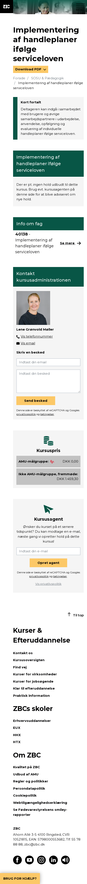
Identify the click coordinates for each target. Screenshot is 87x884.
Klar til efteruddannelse (34, 688)
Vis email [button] (28, 343)
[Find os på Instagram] (41, 863)
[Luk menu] (80, 6)
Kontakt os (23, 653)
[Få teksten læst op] (65, 863)
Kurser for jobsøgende (33, 681)
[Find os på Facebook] (17, 863)
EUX (16, 728)
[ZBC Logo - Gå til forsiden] (6, 6)
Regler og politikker (30, 781)
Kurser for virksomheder (35, 674)
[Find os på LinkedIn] (53, 863)
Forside (19, 78)
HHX (17, 735)
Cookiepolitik (25, 795)
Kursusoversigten (28, 660)
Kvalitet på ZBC (26, 767)
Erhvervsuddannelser (32, 721)
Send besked (35, 401)
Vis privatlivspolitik (48, 584)
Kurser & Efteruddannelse (41, 635)
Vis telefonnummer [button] (37, 336)
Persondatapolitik (29, 788)
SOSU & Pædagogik (47, 78)
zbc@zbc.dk (34, 844)
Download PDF (28, 69)
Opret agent (48, 563)
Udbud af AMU (26, 774)
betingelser (47, 414)
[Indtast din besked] (48, 381)
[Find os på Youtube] (29, 863)
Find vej (20, 667)
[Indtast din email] (48, 362)
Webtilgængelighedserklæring (40, 803)
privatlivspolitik (26, 414)
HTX (16, 742)
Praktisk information (31, 695)
